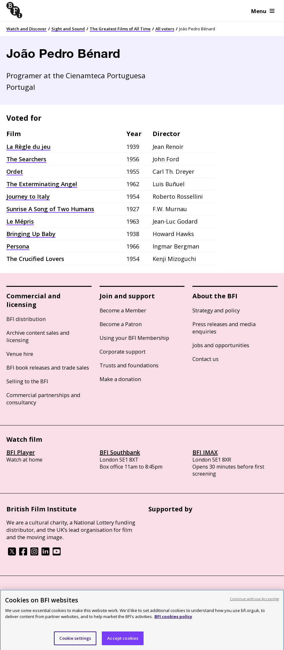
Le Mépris (20, 221)
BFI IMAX (205, 452)
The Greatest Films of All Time (120, 29)
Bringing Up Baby (31, 234)
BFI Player (20, 452)
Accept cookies (122, 640)
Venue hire (19, 353)
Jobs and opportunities (220, 345)
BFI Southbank (120, 452)
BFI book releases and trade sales (47, 367)
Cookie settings (75, 640)
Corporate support (123, 351)
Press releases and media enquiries (224, 327)
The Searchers (26, 159)
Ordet (14, 171)
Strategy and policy (216, 310)
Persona (17, 246)
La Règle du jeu (28, 146)
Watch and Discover (26, 29)
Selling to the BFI (27, 381)
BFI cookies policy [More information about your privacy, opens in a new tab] (173, 619)
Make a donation (120, 379)
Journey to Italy (28, 196)
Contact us (205, 359)
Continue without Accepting (254, 600)
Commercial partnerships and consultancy (43, 398)
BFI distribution (26, 319)
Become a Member (123, 310)
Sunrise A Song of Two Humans (50, 209)
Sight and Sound (68, 29)
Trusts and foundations (129, 365)
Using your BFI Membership (134, 337)
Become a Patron (121, 324)
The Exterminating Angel (41, 184)
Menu (262, 11)
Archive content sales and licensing (38, 336)
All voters (164, 29)
